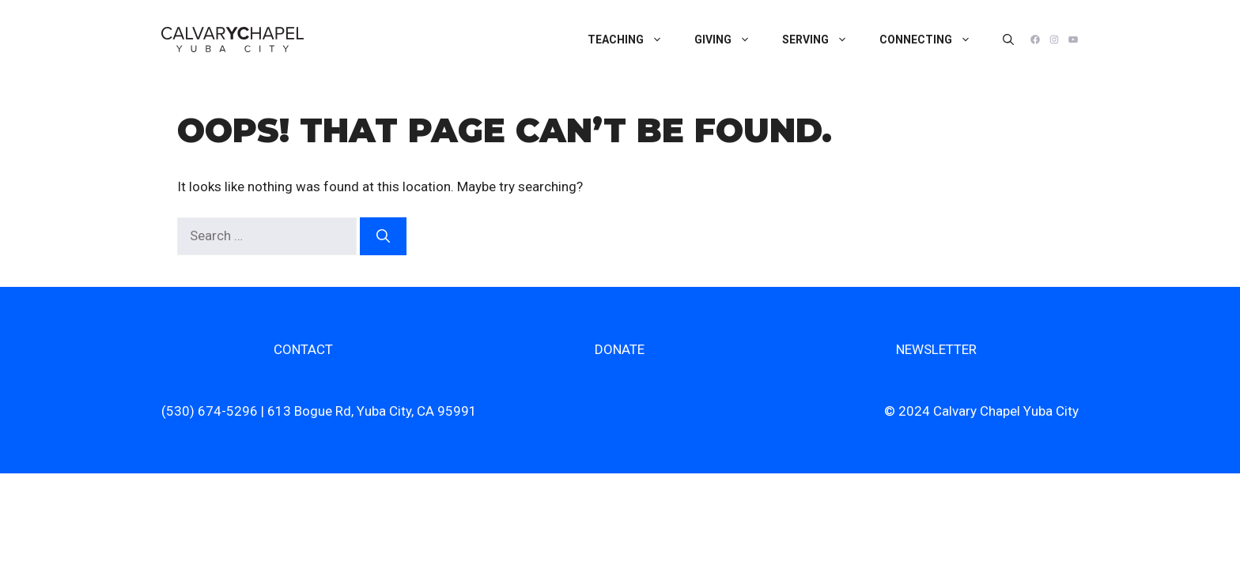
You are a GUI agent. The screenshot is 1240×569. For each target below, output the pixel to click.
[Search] (383, 236)
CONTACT (303, 349)
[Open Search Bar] (1008, 39)
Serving (823, 39)
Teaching (633, 39)
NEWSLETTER (936, 349)
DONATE (620, 349)
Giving (730, 39)
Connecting (933, 39)
